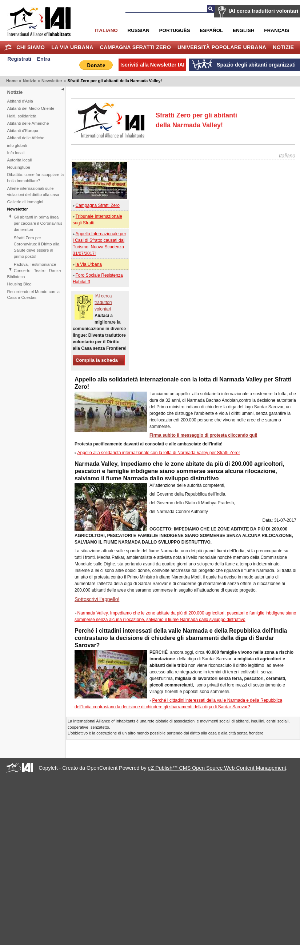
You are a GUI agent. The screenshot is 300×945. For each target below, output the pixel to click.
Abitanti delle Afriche (25, 138)
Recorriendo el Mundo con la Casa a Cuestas (33, 294)
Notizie (283, 47)
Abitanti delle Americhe (28, 123)
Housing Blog (19, 284)
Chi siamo (30, 47)
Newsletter (51, 81)
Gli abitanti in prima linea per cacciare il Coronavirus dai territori (38, 223)
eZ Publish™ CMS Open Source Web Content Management (217, 768)
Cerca (211, 8)
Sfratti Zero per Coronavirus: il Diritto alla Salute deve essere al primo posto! (37, 247)
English (244, 30)
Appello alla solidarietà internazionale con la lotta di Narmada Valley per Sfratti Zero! (158, 452)
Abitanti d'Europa (23, 130)
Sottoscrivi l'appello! (97, 599)
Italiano (106, 30)
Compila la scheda (97, 360)
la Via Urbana (72, 47)
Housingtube (18, 167)
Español (211, 30)
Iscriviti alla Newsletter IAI (152, 65)
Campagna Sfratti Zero (135, 47)
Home (7, 47)
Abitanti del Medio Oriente (31, 108)
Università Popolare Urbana (221, 47)
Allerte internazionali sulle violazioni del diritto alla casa (33, 191)
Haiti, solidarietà (21, 116)
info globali (17, 145)
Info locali (16, 153)
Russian (138, 30)
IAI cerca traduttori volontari (263, 11)
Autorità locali (19, 160)
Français (276, 30)
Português (174, 30)
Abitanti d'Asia (20, 101)
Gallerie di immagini (25, 202)
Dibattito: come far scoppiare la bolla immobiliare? (35, 177)
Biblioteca (16, 277)
